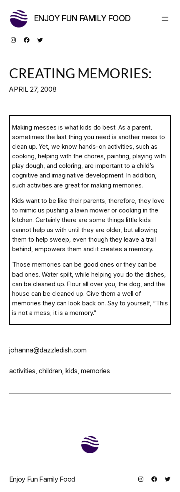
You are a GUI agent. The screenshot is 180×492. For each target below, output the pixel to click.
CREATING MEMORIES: (80, 73)
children (50, 371)
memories (95, 371)
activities (22, 371)
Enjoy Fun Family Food (82, 18)
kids (71, 371)
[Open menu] (165, 19)
